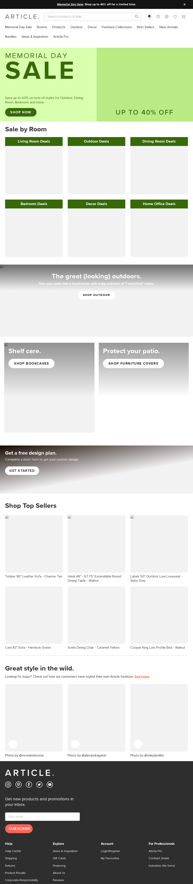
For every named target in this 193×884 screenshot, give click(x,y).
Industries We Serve (162, 809)
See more (141, 438)
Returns (10, 809)
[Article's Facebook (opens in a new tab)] (29, 728)
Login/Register (110, 794)
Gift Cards (59, 801)
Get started (22, 351)
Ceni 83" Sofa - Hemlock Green (28, 409)
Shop (143, 865)
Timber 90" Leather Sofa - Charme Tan (33, 397)
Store (56, 845)
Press (56, 830)
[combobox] (149, 16)
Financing (59, 809)
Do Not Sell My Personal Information (70, 865)
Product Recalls (15, 816)
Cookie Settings (108, 865)
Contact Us (12, 830)
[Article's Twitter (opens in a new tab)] (39, 728)
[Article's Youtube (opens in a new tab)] (50, 728)
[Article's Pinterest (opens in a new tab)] (18, 728)
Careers (58, 837)
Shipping (11, 801)
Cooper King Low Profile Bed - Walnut (157, 409)
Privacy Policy (34, 865)
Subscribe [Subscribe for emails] (19, 771)
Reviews (58, 823)
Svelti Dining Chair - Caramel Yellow (94, 409)
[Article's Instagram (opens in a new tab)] (8, 728)
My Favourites (110, 801)
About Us (59, 816)
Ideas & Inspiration (65, 794)
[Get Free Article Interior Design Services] (96, 350)
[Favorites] (175, 17)
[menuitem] (18, 27)
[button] (158, 16)
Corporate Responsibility (21, 823)
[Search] (89, 16)
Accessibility (129, 865)
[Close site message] (184, 4)
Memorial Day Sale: (70, 4)
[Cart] (183, 17)
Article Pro (155, 794)
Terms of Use (14, 865)
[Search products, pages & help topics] (135, 16)
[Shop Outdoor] (96, 181)
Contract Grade (159, 801)
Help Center (13, 794)
